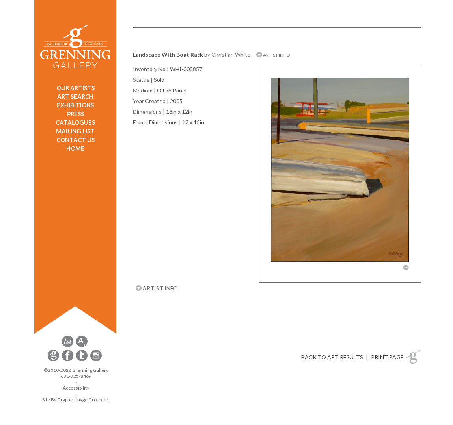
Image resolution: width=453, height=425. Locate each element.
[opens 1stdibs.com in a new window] (67, 345)
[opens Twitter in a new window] (82, 360)
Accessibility (76, 388)
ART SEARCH (75, 96)
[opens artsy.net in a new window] (81, 345)
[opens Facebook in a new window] (68, 360)
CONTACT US (75, 139)
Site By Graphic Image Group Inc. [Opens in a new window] (76, 400)
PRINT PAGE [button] (387, 357)
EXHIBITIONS (75, 105)
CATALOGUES (75, 122)
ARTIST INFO (273, 55)
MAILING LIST (75, 131)
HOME (75, 148)
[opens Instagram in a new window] (96, 360)
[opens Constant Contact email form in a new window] (54, 360)
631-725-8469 (76, 376)
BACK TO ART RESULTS (332, 357)
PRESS (75, 113)
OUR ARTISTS (75, 87)
